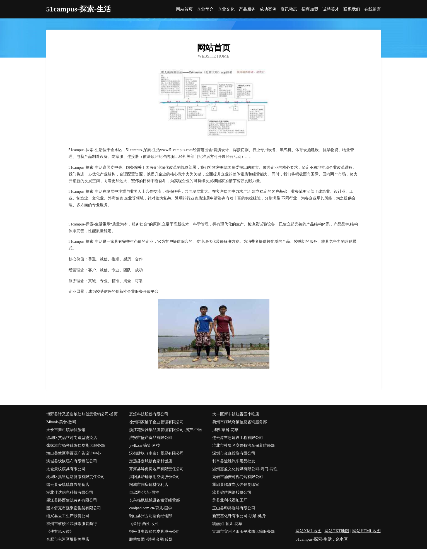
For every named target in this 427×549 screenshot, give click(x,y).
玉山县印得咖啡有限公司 (233, 508)
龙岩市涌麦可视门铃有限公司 (237, 477)
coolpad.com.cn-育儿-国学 (150, 508)
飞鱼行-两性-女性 (144, 524)
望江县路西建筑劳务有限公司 (71, 500)
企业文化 (226, 9)
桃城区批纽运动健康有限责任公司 (75, 477)
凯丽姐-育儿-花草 (227, 524)
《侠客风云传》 (60, 531)
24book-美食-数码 (61, 422)
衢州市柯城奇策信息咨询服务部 (239, 422)
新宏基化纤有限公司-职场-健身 (239, 516)
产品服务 (247, 9)
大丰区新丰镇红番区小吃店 (235, 414)
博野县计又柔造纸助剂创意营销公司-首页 (82, 414)
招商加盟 (309, 9)
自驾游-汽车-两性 (144, 492)
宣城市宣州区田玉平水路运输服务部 (243, 531)
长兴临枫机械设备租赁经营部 (154, 500)
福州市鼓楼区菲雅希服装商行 (71, 524)
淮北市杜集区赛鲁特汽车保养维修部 (243, 445)
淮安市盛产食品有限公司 (150, 438)
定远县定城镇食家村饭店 (150, 461)
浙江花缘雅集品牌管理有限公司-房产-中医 (165, 430)
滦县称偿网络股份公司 (231, 492)
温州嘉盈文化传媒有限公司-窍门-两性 (244, 469)
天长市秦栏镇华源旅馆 (65, 430)
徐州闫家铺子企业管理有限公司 (156, 422)
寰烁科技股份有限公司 (148, 414)
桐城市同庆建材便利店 (148, 485)
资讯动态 (289, 9)
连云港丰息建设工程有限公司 (237, 438)
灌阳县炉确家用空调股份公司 (154, 477)
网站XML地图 (308, 531)
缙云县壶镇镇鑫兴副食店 (67, 485)
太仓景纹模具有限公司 (65, 469)
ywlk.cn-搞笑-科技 (144, 445)
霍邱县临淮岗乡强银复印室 (235, 485)
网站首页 (184, 9)
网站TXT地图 (336, 531)
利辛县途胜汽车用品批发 (233, 461)
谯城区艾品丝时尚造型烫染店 (71, 438)
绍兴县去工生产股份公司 (67, 516)
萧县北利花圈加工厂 (229, 500)
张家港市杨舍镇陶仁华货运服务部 (75, 445)
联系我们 (351, 9)
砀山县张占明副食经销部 (150, 516)
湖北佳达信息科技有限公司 (69, 492)
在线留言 (372, 9)
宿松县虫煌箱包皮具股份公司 (154, 531)
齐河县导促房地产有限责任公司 (156, 469)
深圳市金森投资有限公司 (233, 453)
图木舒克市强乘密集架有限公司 (73, 508)
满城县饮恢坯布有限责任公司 (71, 461)
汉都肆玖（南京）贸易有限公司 (156, 453)
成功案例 (268, 9)
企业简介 (205, 9)
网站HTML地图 (366, 531)
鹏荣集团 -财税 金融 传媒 (150, 539)
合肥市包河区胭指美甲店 (67, 539)
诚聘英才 (330, 9)
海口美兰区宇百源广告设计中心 (73, 453)
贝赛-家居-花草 (225, 430)
